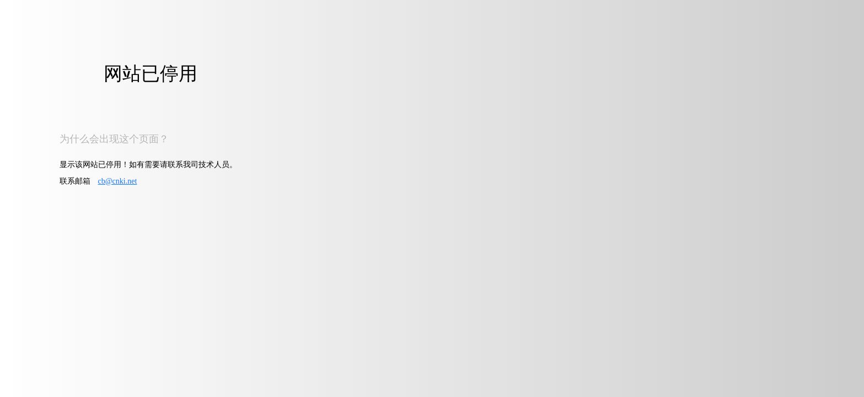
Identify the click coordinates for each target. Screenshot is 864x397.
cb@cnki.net (117, 181)
